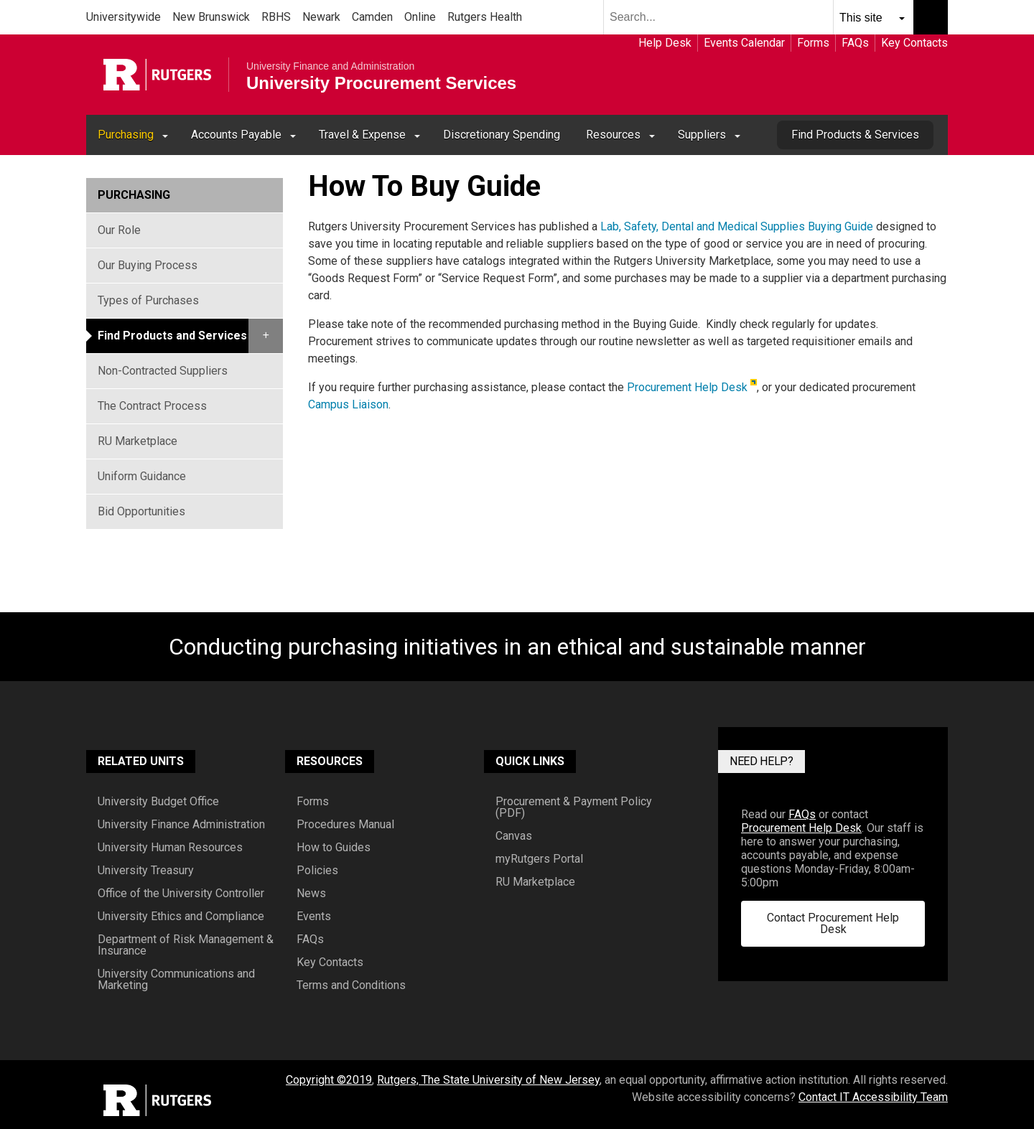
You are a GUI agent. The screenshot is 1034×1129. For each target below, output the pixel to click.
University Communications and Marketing (176, 979)
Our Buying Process (147, 265)
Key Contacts (914, 43)
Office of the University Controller (181, 893)
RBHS (276, 17)
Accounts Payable (236, 134)
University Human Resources (170, 847)
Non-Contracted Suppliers (163, 371)
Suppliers (702, 134)
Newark (321, 17)
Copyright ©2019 (329, 1080)
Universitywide (123, 17)
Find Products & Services (855, 134)
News (311, 893)
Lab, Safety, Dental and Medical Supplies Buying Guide (738, 226)
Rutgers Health (484, 17)
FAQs (855, 43)
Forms (813, 43)
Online (420, 17)
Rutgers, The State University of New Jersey (488, 1080)
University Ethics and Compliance (181, 916)
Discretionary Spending (501, 134)
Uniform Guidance (142, 476)
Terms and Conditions (351, 985)
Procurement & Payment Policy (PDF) (573, 807)
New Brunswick (211, 17)
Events (314, 916)
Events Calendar (744, 43)
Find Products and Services (172, 335)
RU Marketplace (137, 441)
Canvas (513, 836)
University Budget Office (158, 801)
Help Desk (664, 43)
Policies (317, 870)
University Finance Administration (181, 824)
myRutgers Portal (539, 859)
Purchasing (126, 134)
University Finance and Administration (330, 66)
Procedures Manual (345, 824)
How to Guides (334, 847)
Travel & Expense (362, 134)
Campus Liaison (348, 404)
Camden (372, 17)
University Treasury (146, 870)
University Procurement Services (381, 83)
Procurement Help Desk (687, 387)
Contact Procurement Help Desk (833, 923)
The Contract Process (152, 406)
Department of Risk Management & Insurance (186, 945)
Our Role (119, 230)
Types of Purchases (148, 300)
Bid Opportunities (141, 511)
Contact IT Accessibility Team (873, 1097)
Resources (613, 134)
